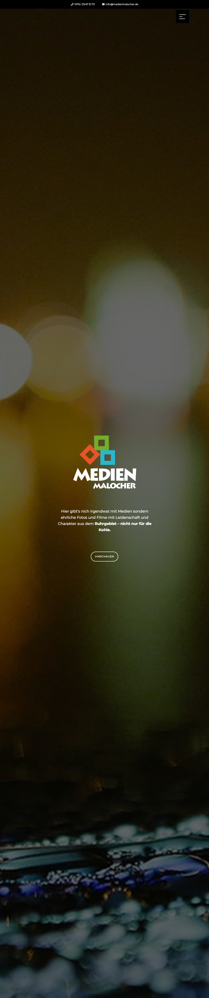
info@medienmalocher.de (120, 4)
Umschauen (104, 556)
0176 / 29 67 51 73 (83, 4)
